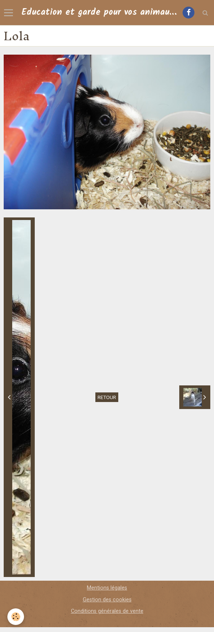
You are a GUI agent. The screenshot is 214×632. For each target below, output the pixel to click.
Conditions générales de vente (107, 611)
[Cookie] (15, 616)
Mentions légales (107, 588)
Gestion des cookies (107, 600)
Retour (107, 397)
